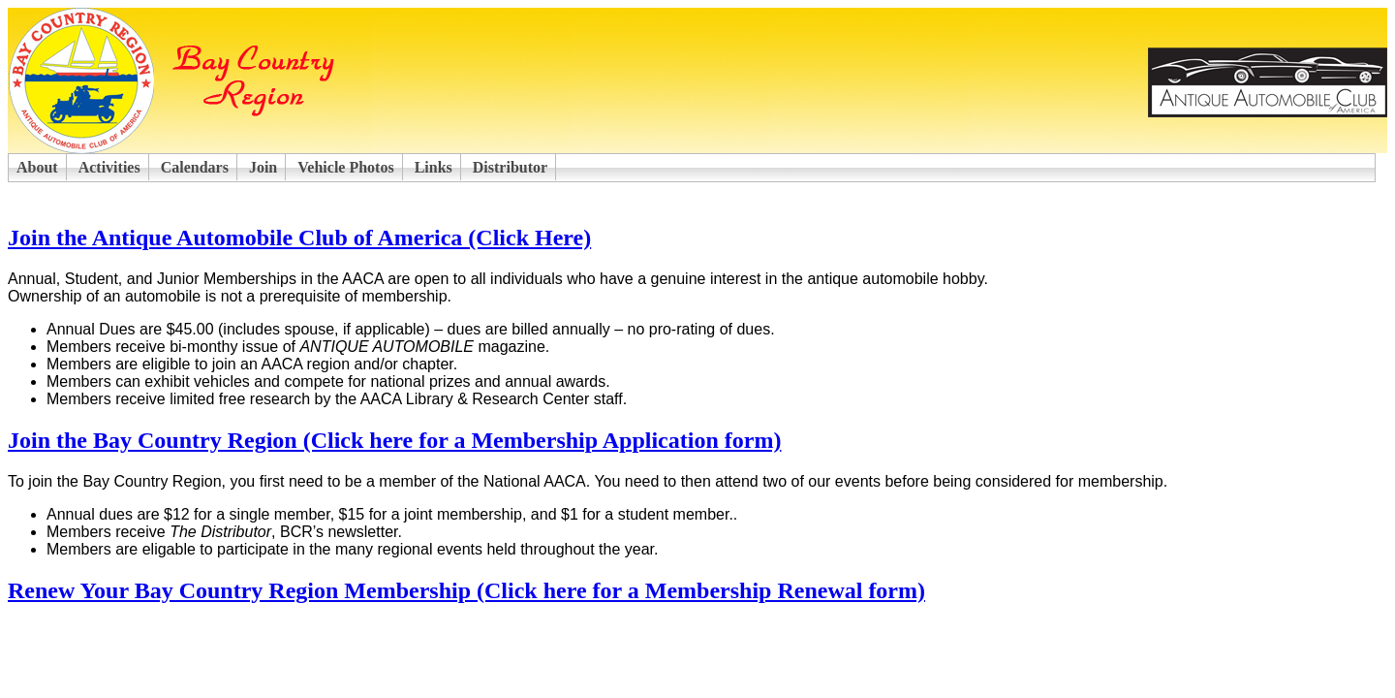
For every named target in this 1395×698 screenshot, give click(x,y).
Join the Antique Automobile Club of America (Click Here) (299, 237)
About (37, 167)
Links (433, 167)
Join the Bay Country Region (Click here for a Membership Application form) (394, 440)
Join (263, 167)
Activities (109, 167)
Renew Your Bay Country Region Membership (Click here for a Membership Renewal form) (466, 590)
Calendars (195, 167)
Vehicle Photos (345, 167)
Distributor (510, 167)
